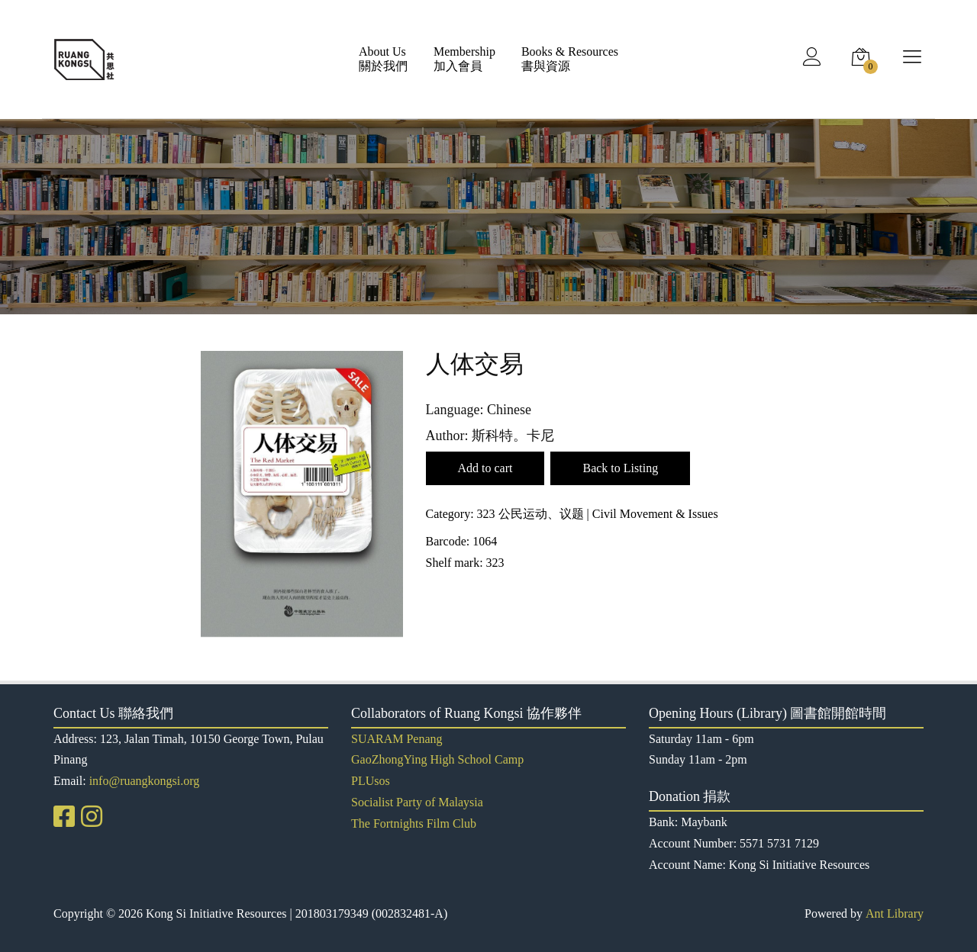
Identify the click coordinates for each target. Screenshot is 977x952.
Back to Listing (620, 468)
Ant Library (895, 913)
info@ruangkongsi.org (144, 780)
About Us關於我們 (383, 58)
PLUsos (370, 780)
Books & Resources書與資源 (569, 58)
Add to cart (485, 468)
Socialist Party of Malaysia (417, 802)
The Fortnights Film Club (413, 823)
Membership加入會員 (464, 58)
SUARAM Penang (397, 738)
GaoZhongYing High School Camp (437, 759)
